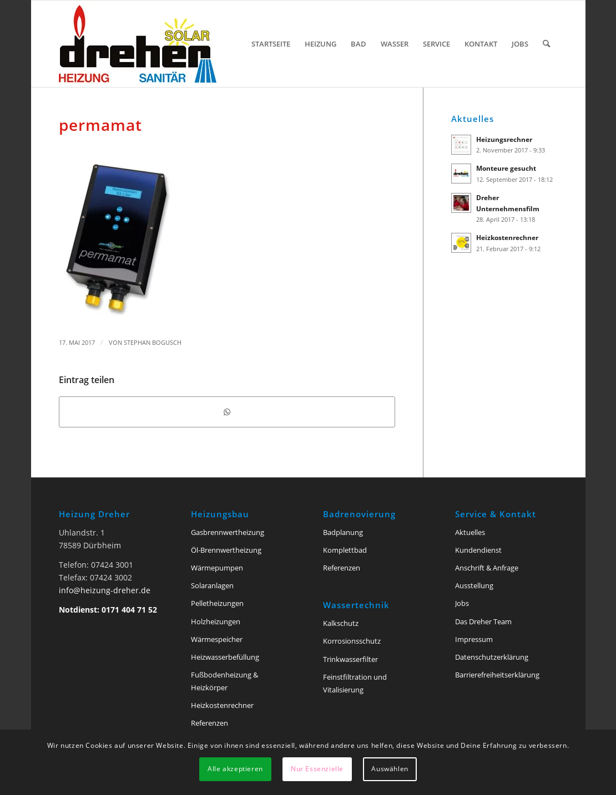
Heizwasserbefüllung (225, 657)
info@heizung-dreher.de (104, 590)
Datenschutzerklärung (491, 657)
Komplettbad (345, 550)
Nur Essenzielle (317, 768)
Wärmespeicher (217, 639)
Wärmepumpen (217, 568)
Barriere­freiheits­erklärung (497, 675)
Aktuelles (470, 532)
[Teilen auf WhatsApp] (227, 412)
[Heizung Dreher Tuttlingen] (137, 44)
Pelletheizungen (217, 603)
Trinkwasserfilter (350, 659)
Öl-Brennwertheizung (226, 550)
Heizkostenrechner (507, 237)
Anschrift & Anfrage (486, 568)
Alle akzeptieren (235, 768)
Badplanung (343, 532)
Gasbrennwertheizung (227, 532)
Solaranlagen (212, 585)
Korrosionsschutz (352, 641)
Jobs (462, 603)
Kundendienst (478, 550)
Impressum (474, 639)
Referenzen (209, 723)
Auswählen (389, 768)
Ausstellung (474, 585)
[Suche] (546, 44)
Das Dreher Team (483, 621)
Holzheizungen (215, 621)
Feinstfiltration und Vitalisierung (355, 683)
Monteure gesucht (506, 168)
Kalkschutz (341, 623)
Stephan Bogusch (152, 342)
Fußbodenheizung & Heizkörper (224, 681)
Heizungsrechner (504, 139)
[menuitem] (270, 44)
